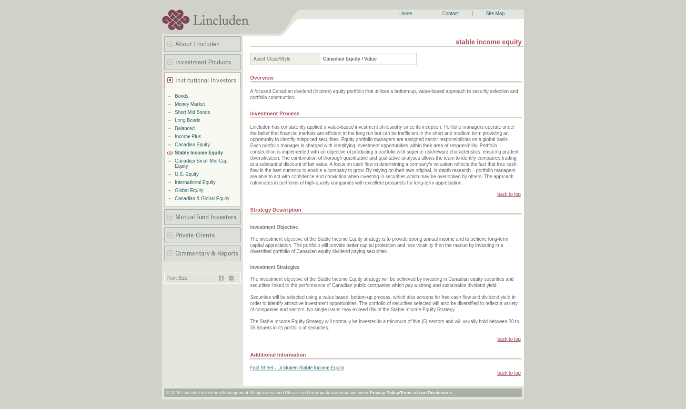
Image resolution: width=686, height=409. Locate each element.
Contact (450, 13)
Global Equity (189, 190)
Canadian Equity (192, 144)
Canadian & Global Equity (202, 198)
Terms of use (413, 392)
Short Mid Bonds (192, 112)
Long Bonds (187, 120)
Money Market (190, 104)
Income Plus (188, 136)
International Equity (195, 182)
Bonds (181, 96)
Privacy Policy (384, 392)
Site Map (495, 13)
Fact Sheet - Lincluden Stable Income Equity (297, 367)
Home (405, 13)
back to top (509, 194)
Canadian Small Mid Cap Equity (201, 163)
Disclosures (440, 392)
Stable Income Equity (199, 152)
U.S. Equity (187, 174)
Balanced (185, 128)
